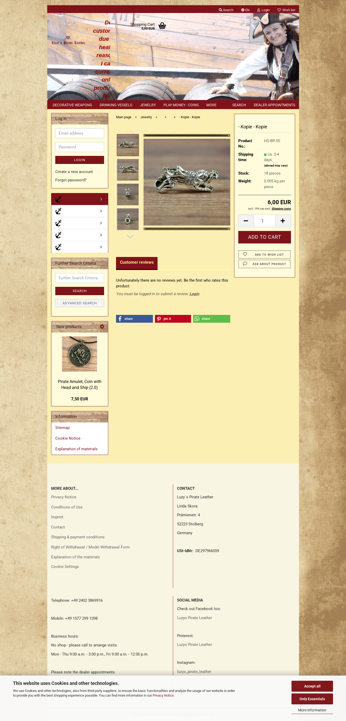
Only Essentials (312, 699)
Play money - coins (181, 105)
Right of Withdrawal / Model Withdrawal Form (90, 547)
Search (239, 105)
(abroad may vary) (276, 165)
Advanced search (80, 303)
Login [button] (263, 10)
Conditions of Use (67, 507)
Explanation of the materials (75, 557)
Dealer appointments (274, 105)
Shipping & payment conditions (78, 537)
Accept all (312, 686)
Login (194, 294)
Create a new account (74, 171)
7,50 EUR (79, 398)
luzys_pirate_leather (194, 671)
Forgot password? (70, 180)
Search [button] (226, 10)
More (211, 105)
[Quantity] (264, 221)
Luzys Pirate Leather (194, 618)
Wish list (286, 10)
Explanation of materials (76, 449)
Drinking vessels (116, 105)
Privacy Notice (163, 695)
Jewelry (148, 105)
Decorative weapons (72, 105)
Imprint (57, 517)
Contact (58, 527)
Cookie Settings (65, 566)
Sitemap (62, 427)
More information (312, 710)
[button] (245, 9)
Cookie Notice (67, 438)
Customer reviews (137, 262)
